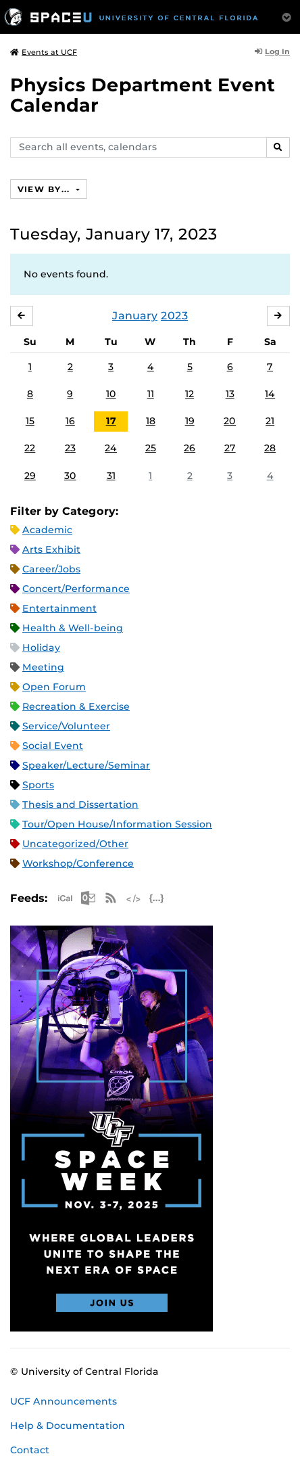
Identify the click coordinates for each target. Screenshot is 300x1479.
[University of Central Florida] (131, 16)
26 (189, 448)
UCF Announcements (63, 1401)
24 (111, 448)
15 (30, 421)
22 (29, 448)
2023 (174, 315)
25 (150, 448)
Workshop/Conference (78, 863)
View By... (45, 189)
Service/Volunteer (66, 726)
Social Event (52, 746)
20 (230, 421)
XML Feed (133, 898)
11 (150, 394)
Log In (272, 51)
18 (150, 421)
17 (111, 421)
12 (189, 394)
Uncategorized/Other (75, 844)
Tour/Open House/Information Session (117, 824)
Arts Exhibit (51, 549)
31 (111, 476)
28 (270, 448)
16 (70, 421)
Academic (47, 530)
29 (30, 476)
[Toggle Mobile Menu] (286, 16)
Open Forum (54, 687)
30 (70, 476)
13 (230, 394)
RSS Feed (110, 898)
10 (111, 394)
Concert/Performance (76, 589)
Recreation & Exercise (76, 706)
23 (70, 448)
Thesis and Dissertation (80, 804)
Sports (38, 785)
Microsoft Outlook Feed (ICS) (87, 898)
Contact (29, 1450)
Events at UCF (43, 52)
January (134, 315)
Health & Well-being (72, 628)
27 (230, 448)
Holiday (41, 647)
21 (270, 421)
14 (270, 394)
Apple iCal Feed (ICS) (64, 898)
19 (190, 421)
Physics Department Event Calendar (142, 95)
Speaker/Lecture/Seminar (86, 765)
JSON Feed (156, 898)
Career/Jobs (51, 569)
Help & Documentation (67, 1425)
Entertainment (59, 608)
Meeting (43, 667)
